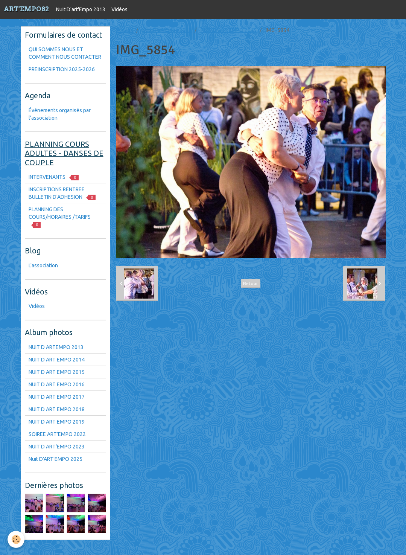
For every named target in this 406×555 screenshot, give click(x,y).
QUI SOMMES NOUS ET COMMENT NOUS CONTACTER (65, 53)
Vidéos (119, 9)
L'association (43, 265)
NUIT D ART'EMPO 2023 (57, 447)
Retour (250, 283)
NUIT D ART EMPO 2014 (57, 360)
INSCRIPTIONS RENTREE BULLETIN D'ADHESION (62, 193)
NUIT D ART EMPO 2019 (57, 422)
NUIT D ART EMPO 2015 (229, 30)
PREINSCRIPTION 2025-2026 (62, 69)
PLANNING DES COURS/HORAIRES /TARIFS (60, 217)
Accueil (124, 30)
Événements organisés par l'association (60, 114)
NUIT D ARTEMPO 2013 (56, 347)
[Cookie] (16, 539)
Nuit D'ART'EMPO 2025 (55, 459)
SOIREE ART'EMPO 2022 (57, 434)
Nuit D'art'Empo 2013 (80, 9)
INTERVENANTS (54, 177)
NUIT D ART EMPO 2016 (57, 384)
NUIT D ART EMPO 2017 (57, 397)
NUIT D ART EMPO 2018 (57, 409)
